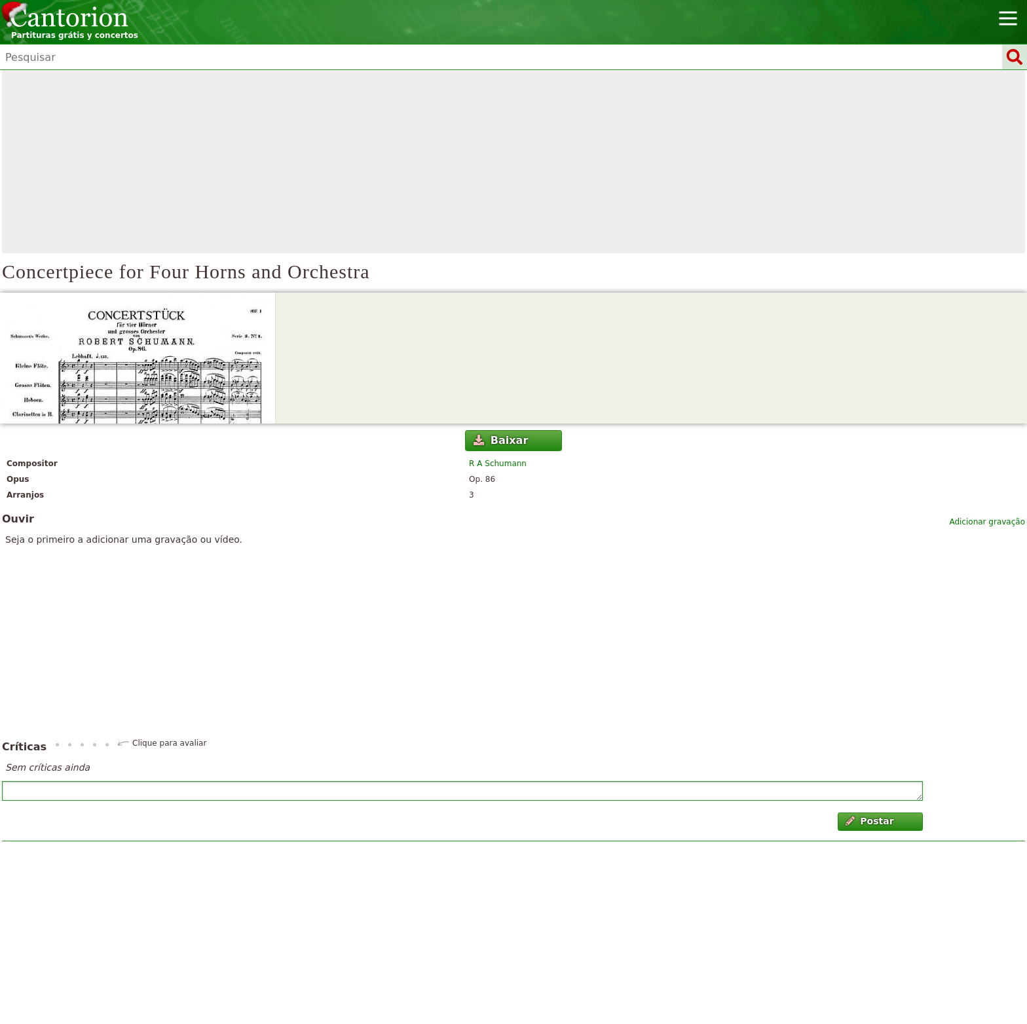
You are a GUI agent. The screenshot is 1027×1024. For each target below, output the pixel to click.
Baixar (501, 440)
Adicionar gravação (987, 521)
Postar (870, 821)
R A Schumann (498, 463)
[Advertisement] (513, 161)
